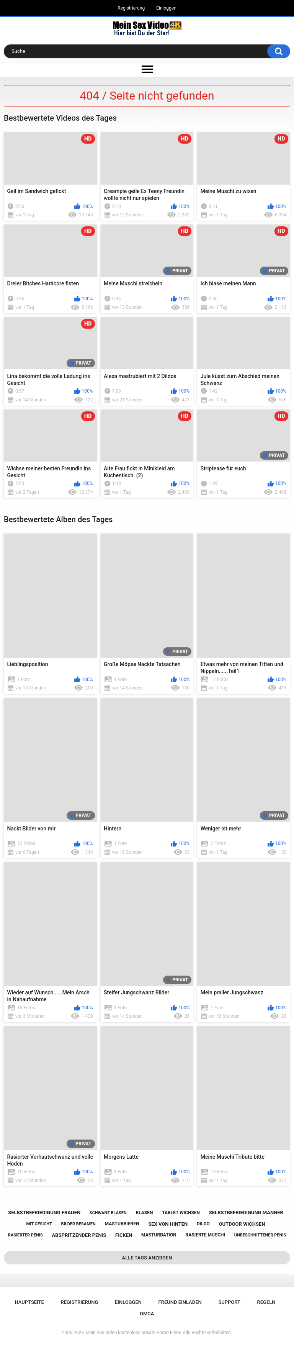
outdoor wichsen (242, 1224)
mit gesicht (39, 1224)
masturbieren (122, 1223)
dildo (203, 1223)
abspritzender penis (79, 1235)
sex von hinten (168, 1224)
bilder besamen (78, 1224)
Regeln (266, 1302)
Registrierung (131, 8)
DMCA (147, 1314)
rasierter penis (25, 1235)
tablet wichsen (181, 1212)
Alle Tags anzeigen (147, 1258)
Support (229, 1302)
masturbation (158, 1235)
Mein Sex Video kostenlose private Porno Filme (133, 1332)
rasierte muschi (205, 1235)
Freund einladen (180, 1302)
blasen (144, 1212)
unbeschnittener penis (260, 1235)
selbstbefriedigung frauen (44, 1212)
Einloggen (166, 8)
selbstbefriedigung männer (246, 1212)
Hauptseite (29, 1302)
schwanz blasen (108, 1212)
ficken (123, 1235)
